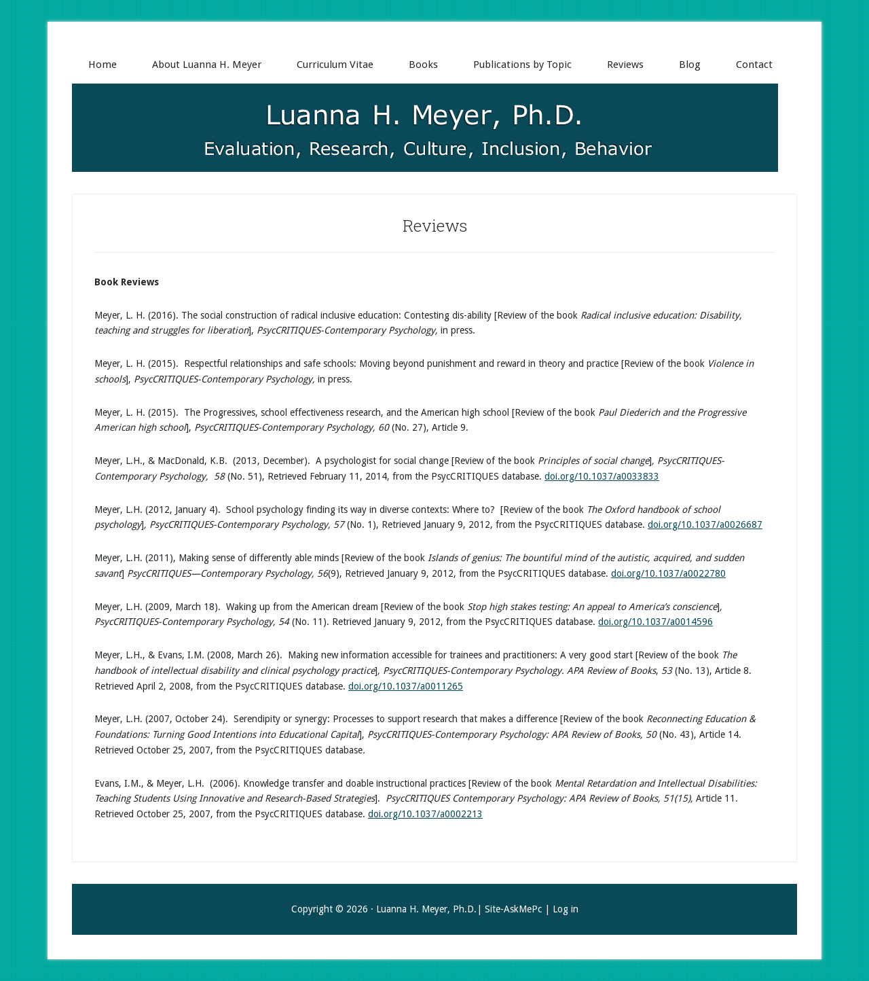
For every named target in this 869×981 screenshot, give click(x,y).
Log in (565, 909)
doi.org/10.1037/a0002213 (425, 813)
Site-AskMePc (513, 909)
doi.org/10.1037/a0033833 (601, 476)
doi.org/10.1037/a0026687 (705, 524)
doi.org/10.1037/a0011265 (405, 686)
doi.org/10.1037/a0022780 (668, 573)
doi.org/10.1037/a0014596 (655, 621)
